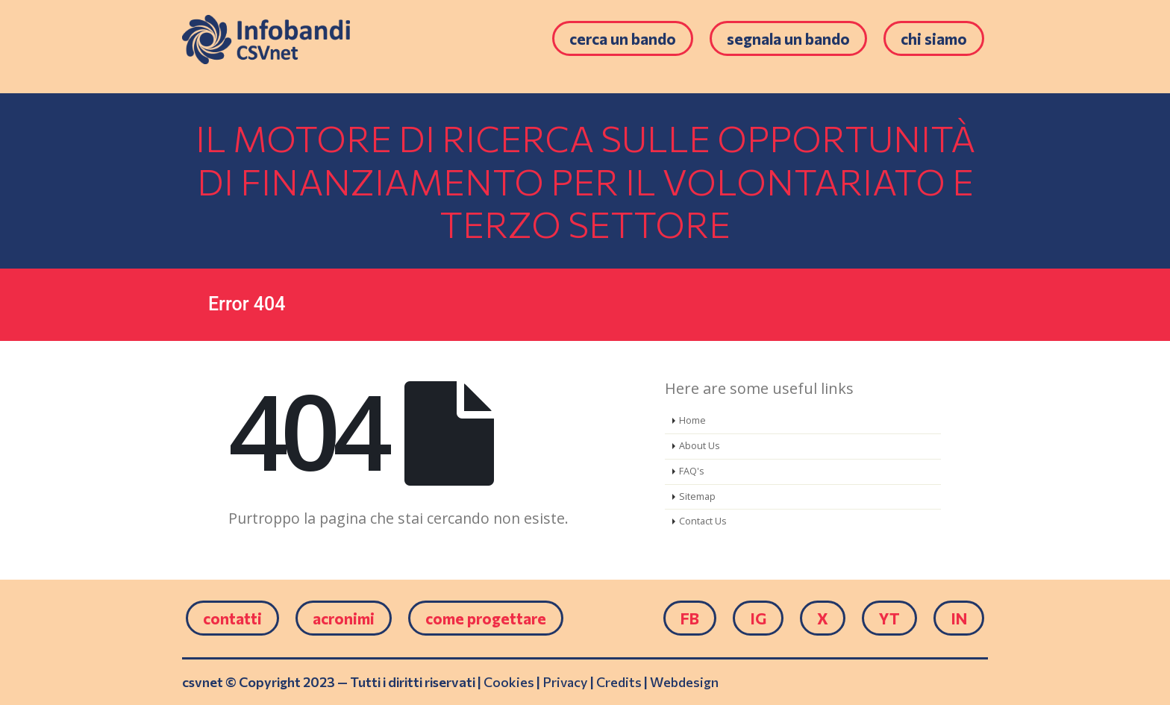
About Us (699, 445)
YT (889, 618)
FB (690, 618)
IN (959, 618)
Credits (619, 682)
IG (758, 618)
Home (692, 420)
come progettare (485, 618)
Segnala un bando (788, 38)
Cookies (509, 682)
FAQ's (691, 471)
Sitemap (697, 496)
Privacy (565, 682)
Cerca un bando (622, 38)
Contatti (232, 618)
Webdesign (684, 682)
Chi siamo (934, 38)
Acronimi (344, 618)
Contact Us (703, 521)
